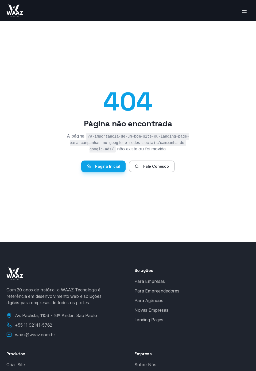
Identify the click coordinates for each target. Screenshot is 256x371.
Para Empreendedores (156, 291)
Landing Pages (148, 319)
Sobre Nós (145, 364)
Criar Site (15, 364)
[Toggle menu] (244, 10)
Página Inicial (103, 166)
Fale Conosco (152, 166)
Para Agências (148, 300)
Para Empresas (149, 281)
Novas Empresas (151, 310)
